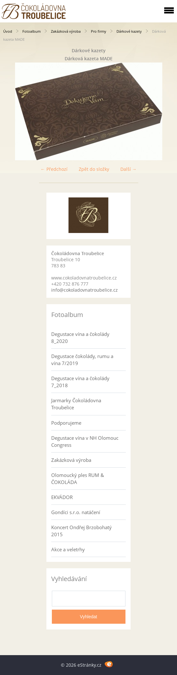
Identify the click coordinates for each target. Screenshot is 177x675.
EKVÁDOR (62, 497)
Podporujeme (66, 423)
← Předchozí (54, 169)
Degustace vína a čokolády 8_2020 (80, 337)
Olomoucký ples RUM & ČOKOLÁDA (77, 478)
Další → (128, 169)
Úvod (7, 31)
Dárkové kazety (129, 31)
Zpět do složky (94, 169)
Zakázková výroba (66, 31)
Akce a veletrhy (68, 549)
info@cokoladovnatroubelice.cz (84, 290)
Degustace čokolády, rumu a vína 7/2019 (82, 359)
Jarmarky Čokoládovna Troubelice (76, 404)
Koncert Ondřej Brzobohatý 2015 (81, 531)
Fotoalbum (31, 31)
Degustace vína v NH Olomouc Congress (84, 441)
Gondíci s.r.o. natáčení (75, 512)
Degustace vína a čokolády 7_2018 (80, 381)
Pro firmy (98, 31)
